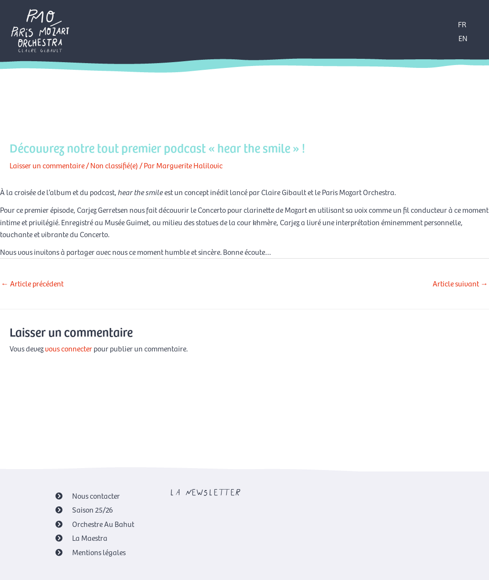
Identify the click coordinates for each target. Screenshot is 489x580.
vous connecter (68, 348)
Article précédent (32, 283)
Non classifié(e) (114, 165)
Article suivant (460, 283)
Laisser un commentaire (47, 165)
